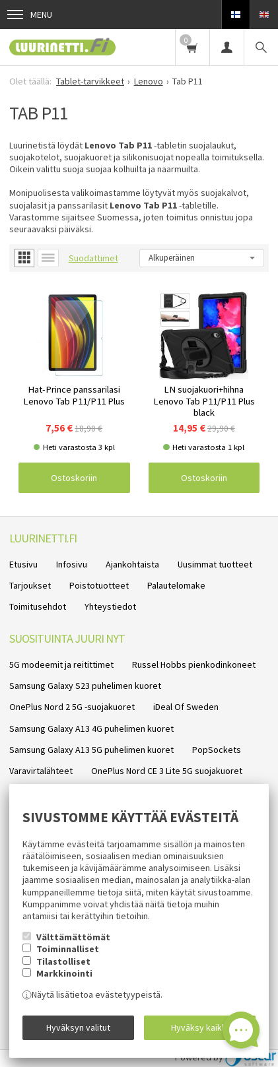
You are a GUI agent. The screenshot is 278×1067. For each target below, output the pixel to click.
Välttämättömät (73, 937)
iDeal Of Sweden (186, 707)
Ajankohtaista (132, 564)
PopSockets (216, 750)
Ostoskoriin (74, 478)
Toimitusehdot (37, 606)
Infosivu (71, 564)
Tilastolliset (63, 961)
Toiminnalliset (67, 949)
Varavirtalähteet (41, 771)
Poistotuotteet (99, 585)
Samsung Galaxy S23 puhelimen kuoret (85, 686)
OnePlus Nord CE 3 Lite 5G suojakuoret (166, 771)
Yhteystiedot (110, 606)
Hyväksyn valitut (78, 1027)
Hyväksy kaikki (199, 1027)
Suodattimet (93, 258)
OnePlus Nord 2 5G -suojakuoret (72, 707)
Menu (29, 14)
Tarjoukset (30, 585)
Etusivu (23, 564)
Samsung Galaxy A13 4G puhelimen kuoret (91, 728)
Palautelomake (176, 585)
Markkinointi (64, 973)
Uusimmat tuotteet (215, 564)
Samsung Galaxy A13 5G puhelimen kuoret (91, 750)
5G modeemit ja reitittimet (61, 664)
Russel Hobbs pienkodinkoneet (194, 664)
